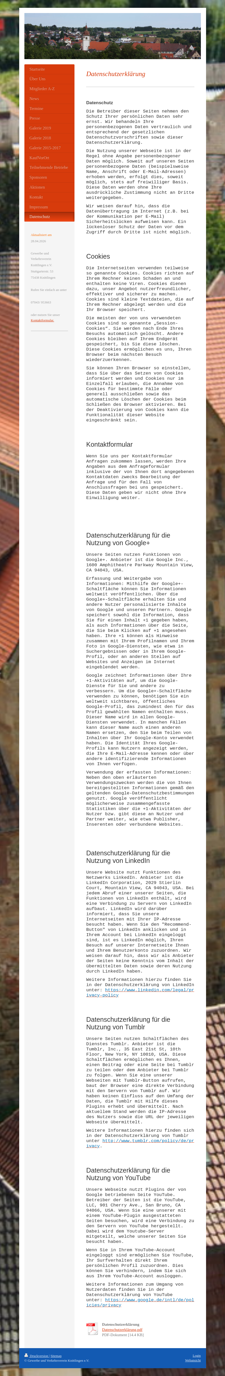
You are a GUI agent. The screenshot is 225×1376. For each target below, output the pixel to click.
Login (197, 1356)
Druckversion (36, 1356)
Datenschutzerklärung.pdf (122, 1330)
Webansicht (193, 1360)
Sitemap (56, 1356)
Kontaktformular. (42, 320)
